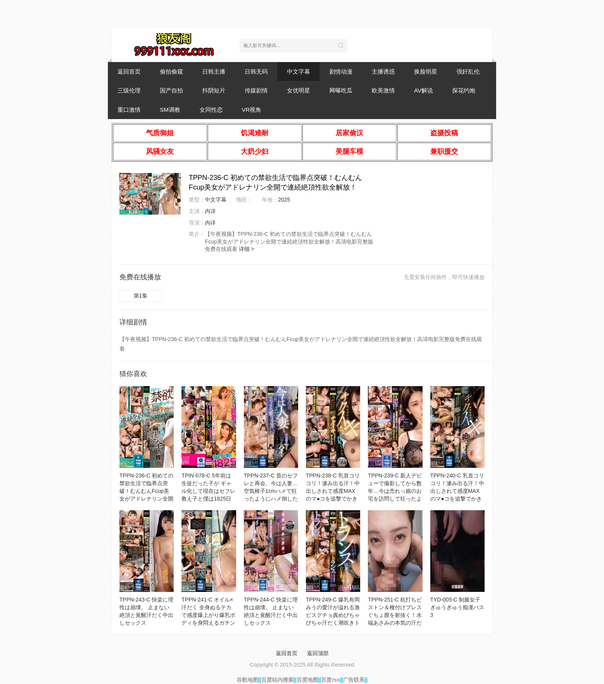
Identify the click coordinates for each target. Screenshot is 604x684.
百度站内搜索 (277, 680)
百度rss (330, 680)
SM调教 (170, 109)
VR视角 (252, 109)
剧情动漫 (340, 71)
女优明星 (298, 90)
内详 (210, 211)
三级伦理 (129, 90)
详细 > (246, 249)
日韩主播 (213, 71)
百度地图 (307, 680)
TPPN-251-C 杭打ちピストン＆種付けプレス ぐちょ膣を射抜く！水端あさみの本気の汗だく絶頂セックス (395, 615)
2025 (284, 200)
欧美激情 (383, 90)
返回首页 (129, 71)
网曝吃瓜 (340, 90)
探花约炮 (463, 90)
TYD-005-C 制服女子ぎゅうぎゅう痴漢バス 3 (457, 607)
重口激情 (129, 109)
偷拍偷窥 (171, 71)
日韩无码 (256, 71)
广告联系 (353, 680)
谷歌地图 (247, 680)
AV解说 (423, 90)
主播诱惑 (383, 71)
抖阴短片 (213, 90)
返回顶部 (318, 653)
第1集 (141, 295)
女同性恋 (211, 109)
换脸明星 (425, 71)
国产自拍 (171, 90)
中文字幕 (298, 71)
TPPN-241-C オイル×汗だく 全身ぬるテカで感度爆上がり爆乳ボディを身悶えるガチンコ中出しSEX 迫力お (208, 615)
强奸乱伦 (468, 71)
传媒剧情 (256, 90)
